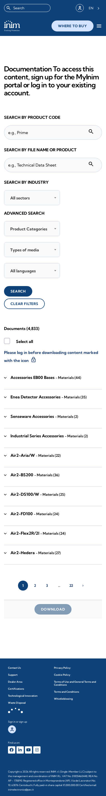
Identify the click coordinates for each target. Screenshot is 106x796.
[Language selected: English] (94, 8)
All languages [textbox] (23, 270)
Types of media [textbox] (24, 249)
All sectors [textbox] (20, 197)
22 (71, 585)
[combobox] (27, 8)
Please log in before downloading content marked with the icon (51, 356)
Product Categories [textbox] (28, 228)
